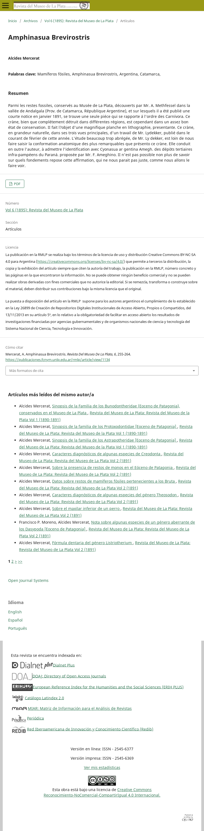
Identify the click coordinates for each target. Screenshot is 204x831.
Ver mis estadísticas (102, 767)
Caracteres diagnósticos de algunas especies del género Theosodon (115, 494)
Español (15, 620)
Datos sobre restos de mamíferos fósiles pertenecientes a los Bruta (114, 481)
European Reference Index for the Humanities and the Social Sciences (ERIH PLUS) (108, 686)
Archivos (31, 20)
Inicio (12, 20)
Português (17, 628)
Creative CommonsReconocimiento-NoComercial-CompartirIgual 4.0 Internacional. (102, 792)
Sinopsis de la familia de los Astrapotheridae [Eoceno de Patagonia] (114, 440)
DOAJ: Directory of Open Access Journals (69, 675)
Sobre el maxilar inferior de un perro (86, 508)
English (15, 611)
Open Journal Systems (28, 580)
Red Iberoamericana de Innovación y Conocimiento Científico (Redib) (90, 728)
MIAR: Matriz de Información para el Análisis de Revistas (80, 708)
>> (20, 561)
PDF (16, 183)
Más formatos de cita (26, 370)
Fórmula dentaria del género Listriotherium (92, 542)
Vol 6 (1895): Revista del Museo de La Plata (78, 20)
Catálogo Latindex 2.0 (44, 697)
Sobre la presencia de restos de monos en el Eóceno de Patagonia (113, 467)
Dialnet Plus (64, 664)
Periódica (35, 718)
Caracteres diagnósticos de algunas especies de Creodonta (106, 453)
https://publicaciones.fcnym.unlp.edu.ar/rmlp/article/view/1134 (57, 359)
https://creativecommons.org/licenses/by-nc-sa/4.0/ (80, 261)
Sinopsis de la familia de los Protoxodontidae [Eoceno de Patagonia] (114, 426)
